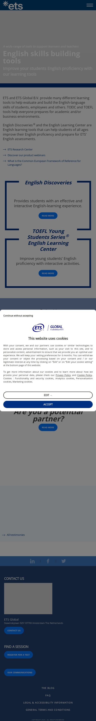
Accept (48, 404)
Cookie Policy (84, 375)
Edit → (48, 395)
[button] (48, 328)
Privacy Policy (63, 375)
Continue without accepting (18, 315)
